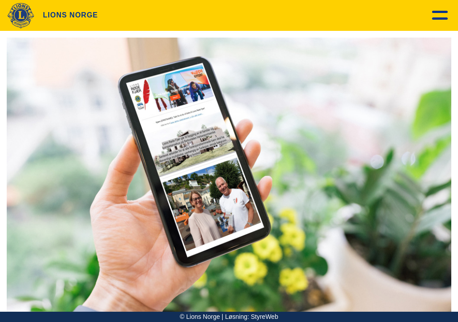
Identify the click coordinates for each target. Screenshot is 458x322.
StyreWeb (264, 316)
